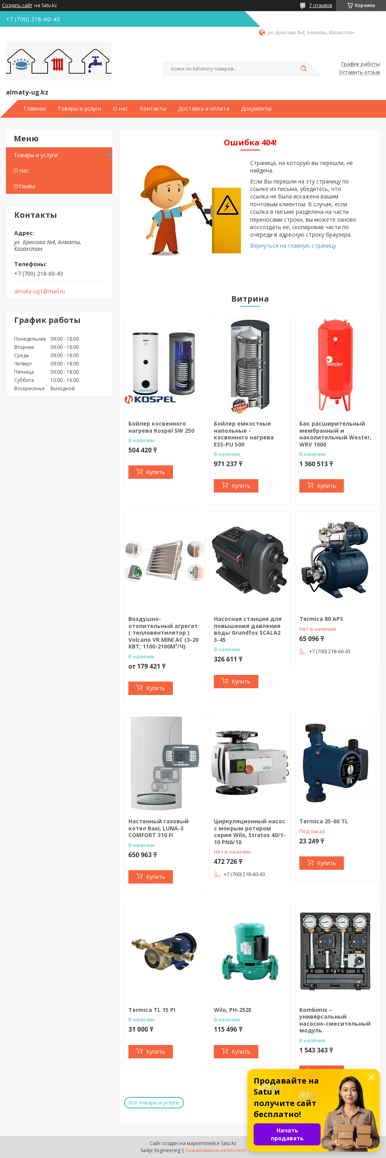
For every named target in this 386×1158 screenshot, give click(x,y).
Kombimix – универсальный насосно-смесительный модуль (335, 1020)
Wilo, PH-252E (233, 1009)
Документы (256, 108)
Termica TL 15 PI (151, 1009)
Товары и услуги (79, 108)
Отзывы (24, 186)
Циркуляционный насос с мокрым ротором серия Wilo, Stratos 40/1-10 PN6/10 (250, 831)
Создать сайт (17, 5)
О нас (120, 108)
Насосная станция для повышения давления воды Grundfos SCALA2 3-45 (248, 629)
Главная (35, 108)
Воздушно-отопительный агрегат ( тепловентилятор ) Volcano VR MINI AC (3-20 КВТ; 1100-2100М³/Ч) (163, 632)
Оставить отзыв (359, 72)
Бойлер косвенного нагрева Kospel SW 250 (161, 427)
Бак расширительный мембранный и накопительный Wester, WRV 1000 (335, 434)
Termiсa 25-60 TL (323, 821)
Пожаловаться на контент (216, 1150)
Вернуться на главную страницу (293, 245)
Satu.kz (228, 1143)
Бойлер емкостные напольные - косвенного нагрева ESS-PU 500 (244, 434)
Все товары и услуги (154, 1102)
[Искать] (303, 69)
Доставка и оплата (203, 108)
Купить (155, 472)
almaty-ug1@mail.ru (39, 291)
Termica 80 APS (321, 619)
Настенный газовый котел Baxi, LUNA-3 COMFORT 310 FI (158, 828)
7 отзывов (320, 5)
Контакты (153, 108)
